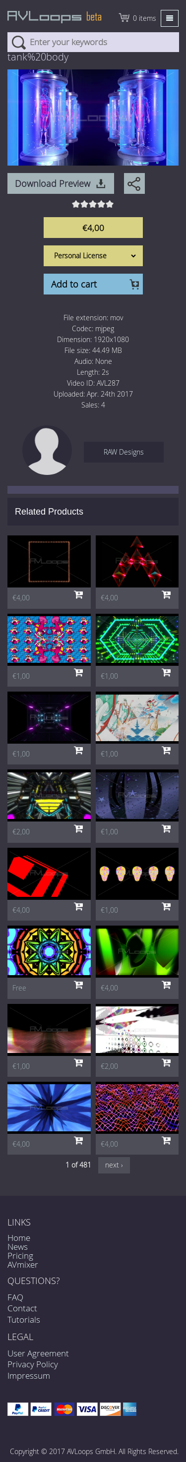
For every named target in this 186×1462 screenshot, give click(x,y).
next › (114, 1165)
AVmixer (22, 1264)
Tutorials (23, 1319)
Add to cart (74, 284)
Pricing (20, 1255)
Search (18, 42)
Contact (22, 1308)
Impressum (28, 1375)
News (17, 1246)
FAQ (15, 1297)
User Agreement (38, 1353)
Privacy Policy (32, 1364)
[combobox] (93, 42)
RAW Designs (124, 452)
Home (18, 1237)
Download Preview (52, 183)
